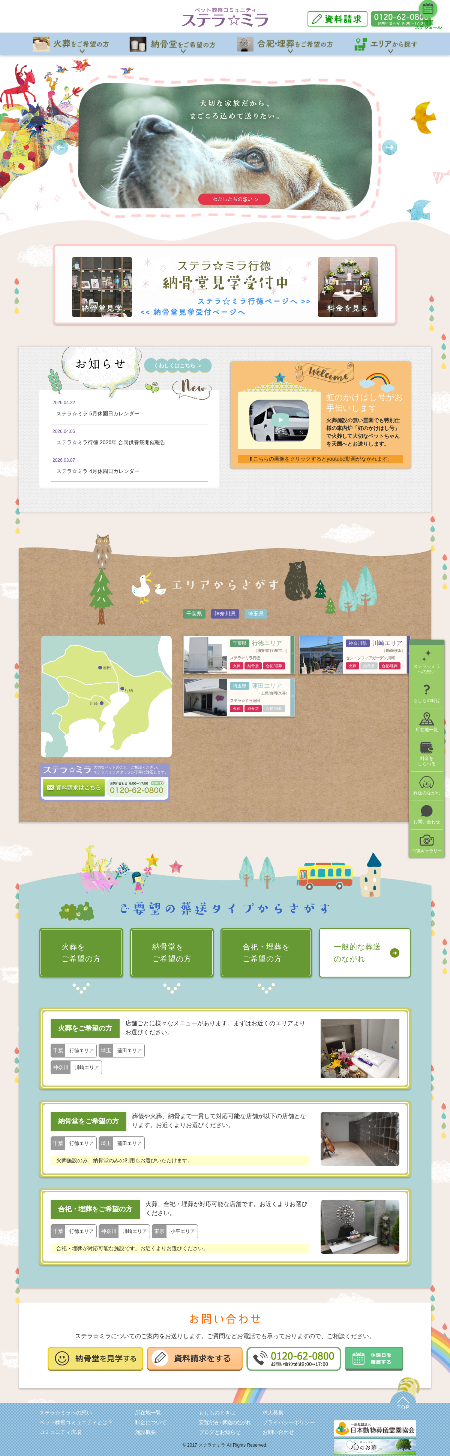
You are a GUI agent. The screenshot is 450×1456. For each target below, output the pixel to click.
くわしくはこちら (177, 365)
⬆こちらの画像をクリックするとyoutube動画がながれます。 (321, 459)
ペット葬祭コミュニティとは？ (76, 1422)
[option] (225, 147)
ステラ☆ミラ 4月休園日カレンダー (98, 471)
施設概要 (145, 1432)
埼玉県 (256, 614)
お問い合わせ (278, 1432)
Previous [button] (60, 147)
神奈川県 (225, 614)
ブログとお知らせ (220, 1432)
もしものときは (217, 1413)
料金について (150, 1422)
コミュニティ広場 (60, 1432)
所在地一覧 (148, 1413)
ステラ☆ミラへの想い (65, 1413)
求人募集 (273, 1413)
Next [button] (390, 147)
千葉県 (194, 614)
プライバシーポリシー (288, 1422)
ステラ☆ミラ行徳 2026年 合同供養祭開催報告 (110, 442)
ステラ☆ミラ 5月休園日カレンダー (98, 413)
